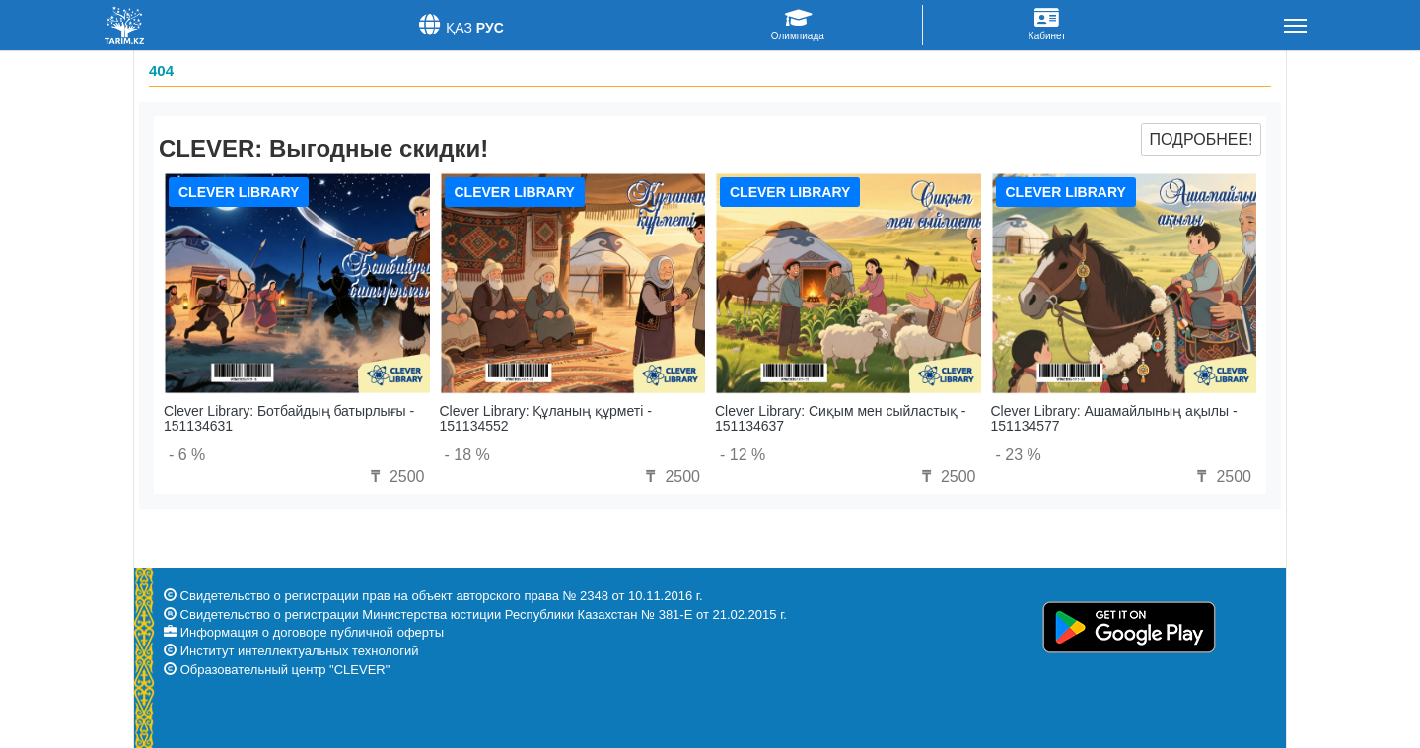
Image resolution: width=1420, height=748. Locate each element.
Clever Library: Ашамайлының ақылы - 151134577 (1114, 418)
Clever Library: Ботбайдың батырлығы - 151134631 (289, 418)
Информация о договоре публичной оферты (312, 632)
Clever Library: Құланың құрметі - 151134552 (546, 418)
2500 (394, 476)
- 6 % (187, 454)
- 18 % (467, 454)
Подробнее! (1200, 139)
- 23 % (1018, 454)
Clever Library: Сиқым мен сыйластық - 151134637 (840, 418)
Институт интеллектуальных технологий (299, 651)
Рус (490, 27)
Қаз (459, 27)
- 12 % (742, 454)
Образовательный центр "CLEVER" (285, 669)
